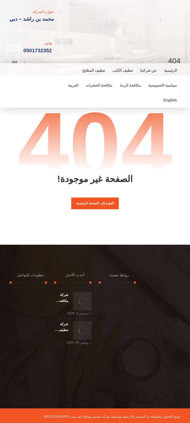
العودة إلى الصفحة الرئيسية (95, 203)
